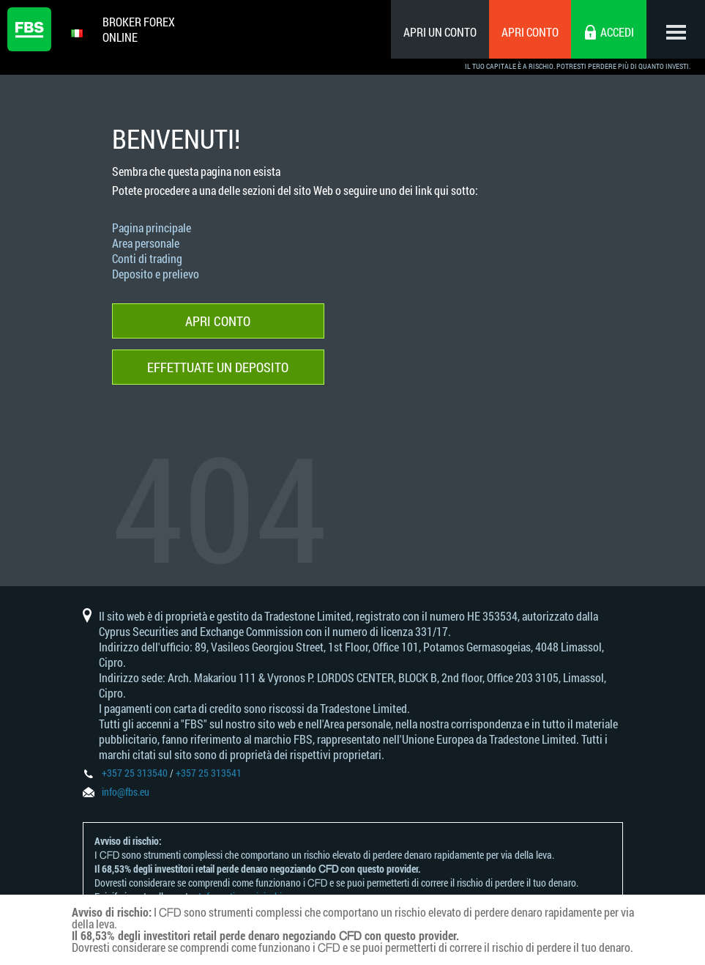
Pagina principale (151, 227)
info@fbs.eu (125, 792)
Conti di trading (147, 258)
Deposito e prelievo (155, 273)
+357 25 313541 (209, 773)
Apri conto (530, 32)
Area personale (145, 243)
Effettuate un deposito (217, 367)
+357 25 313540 (135, 773)
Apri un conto (440, 32)
